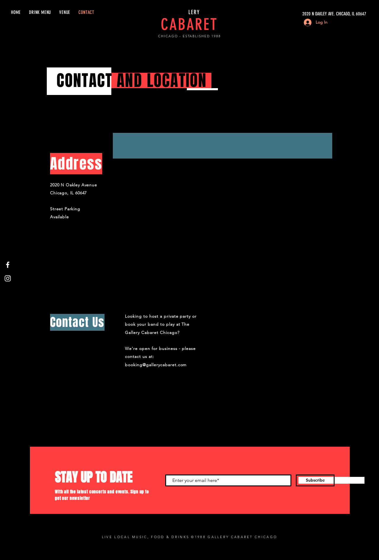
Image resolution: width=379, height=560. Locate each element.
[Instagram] (8, 278)
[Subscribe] (315, 480)
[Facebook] (8, 265)
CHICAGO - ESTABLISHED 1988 (189, 36)
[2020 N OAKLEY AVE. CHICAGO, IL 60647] (310, 14)
